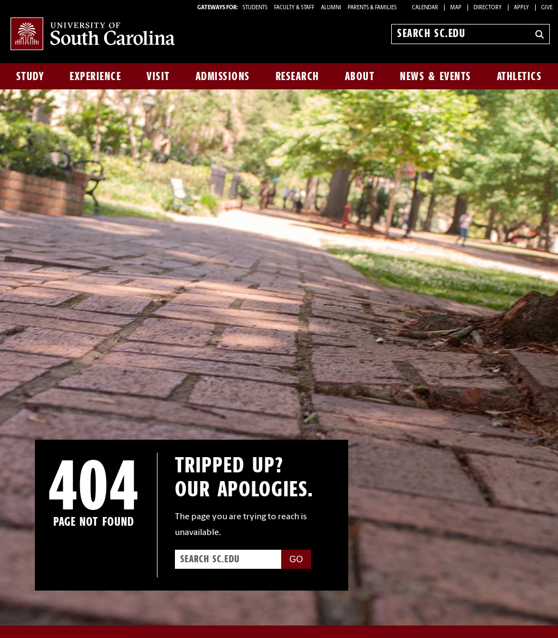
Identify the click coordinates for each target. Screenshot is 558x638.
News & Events (435, 76)
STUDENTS (255, 8)
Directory (488, 8)
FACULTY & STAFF (294, 8)
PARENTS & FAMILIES (372, 8)
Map (456, 8)
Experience (95, 76)
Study (30, 76)
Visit (158, 76)
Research (297, 76)
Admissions (223, 76)
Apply (521, 8)
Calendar (425, 8)
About (360, 76)
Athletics (519, 76)
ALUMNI (331, 8)
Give (547, 8)
